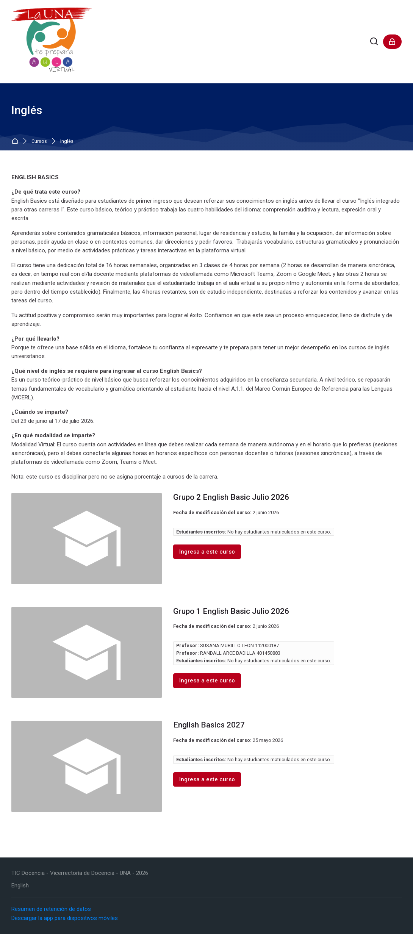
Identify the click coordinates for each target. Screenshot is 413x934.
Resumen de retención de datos (51, 909)
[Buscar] (374, 42)
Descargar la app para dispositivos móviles (64, 918)
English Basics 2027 (209, 724)
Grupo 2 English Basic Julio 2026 (231, 497)
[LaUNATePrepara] (51, 42)
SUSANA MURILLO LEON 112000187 (239, 645)
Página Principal (16, 141)
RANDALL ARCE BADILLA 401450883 (240, 653)
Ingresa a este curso (207, 551)
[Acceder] (392, 41)
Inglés (67, 141)
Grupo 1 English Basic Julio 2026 (231, 611)
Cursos (39, 141)
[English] (20, 885)
